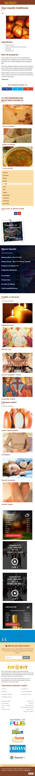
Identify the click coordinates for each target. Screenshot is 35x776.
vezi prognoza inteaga (13, 535)
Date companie (29, 705)
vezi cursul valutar (12, 624)
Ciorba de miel (7, 168)
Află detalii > (27, 770)
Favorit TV (21, 636)
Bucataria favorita (7, 694)
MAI (2, 13)
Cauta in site (29, 709)
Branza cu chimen (8, 145)
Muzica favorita (6, 701)
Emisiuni (4, 691)
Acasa (4, 689)
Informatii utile (6, 709)
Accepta (31, 773)
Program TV (25, 689)
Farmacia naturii (26, 694)
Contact (31, 703)
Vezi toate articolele (7, 301)
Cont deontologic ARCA (27, 707)
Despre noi (30, 701)
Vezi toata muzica (7, 253)
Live (3, 707)
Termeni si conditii (28, 711)
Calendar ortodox (7, 697)
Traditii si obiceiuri (27, 691)
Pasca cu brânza (8, 126)
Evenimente (5, 703)
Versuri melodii (6, 705)
